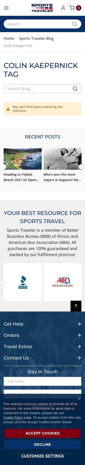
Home (9, 38)
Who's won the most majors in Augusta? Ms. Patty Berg (61, 179)
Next (81, 167)
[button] (64, 8)
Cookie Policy (13, 417)
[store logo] (42, 8)
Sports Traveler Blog (36, 38)
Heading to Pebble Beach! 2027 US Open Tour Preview (20, 179)
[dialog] (42, 429)
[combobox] (42, 23)
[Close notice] (79, 399)
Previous (4, 283)
